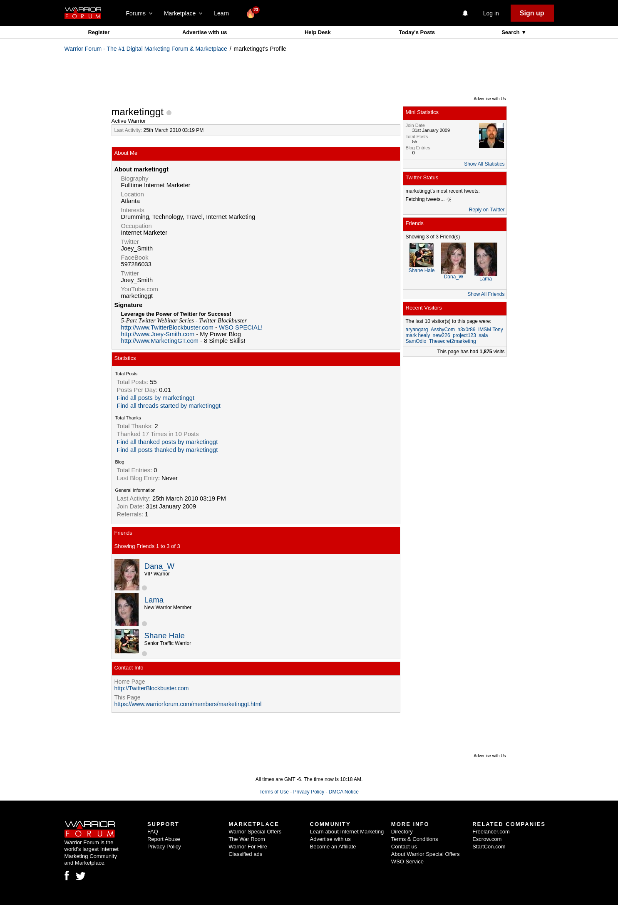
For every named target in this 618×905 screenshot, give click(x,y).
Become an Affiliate (333, 846)
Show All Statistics (484, 164)
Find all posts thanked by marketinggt (167, 449)
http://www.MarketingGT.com (160, 340)
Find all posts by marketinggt (156, 397)
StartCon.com (488, 846)
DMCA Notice (344, 792)
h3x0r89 (466, 329)
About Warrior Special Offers (425, 854)
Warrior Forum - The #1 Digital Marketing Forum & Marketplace (146, 48)
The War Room (246, 839)
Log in (491, 13)
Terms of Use (274, 792)
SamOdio (416, 341)
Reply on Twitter (487, 210)
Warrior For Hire (247, 846)
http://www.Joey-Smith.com (158, 334)
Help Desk (318, 32)
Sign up (532, 13)
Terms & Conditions (414, 839)
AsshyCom (443, 329)
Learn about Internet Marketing (347, 831)
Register (98, 32)
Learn (223, 13)
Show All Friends (485, 294)
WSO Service (407, 861)
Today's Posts (417, 32)
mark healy (418, 335)
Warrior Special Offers (254, 831)
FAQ (152, 831)
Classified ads (245, 854)
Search (511, 32)
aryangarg (417, 329)
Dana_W (159, 566)
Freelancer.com (491, 831)
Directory (402, 831)
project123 (464, 335)
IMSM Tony (490, 329)
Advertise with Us (490, 99)
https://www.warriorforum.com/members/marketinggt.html (188, 704)
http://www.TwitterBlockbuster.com (167, 327)
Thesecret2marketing (452, 341)
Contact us (404, 846)
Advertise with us (204, 32)
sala (483, 335)
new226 (441, 335)
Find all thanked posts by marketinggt (167, 442)
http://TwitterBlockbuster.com (151, 688)
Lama (154, 599)
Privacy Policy (308, 792)
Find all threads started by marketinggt (169, 405)
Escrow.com (486, 839)
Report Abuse (163, 839)
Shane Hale (164, 635)
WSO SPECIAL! (241, 327)
